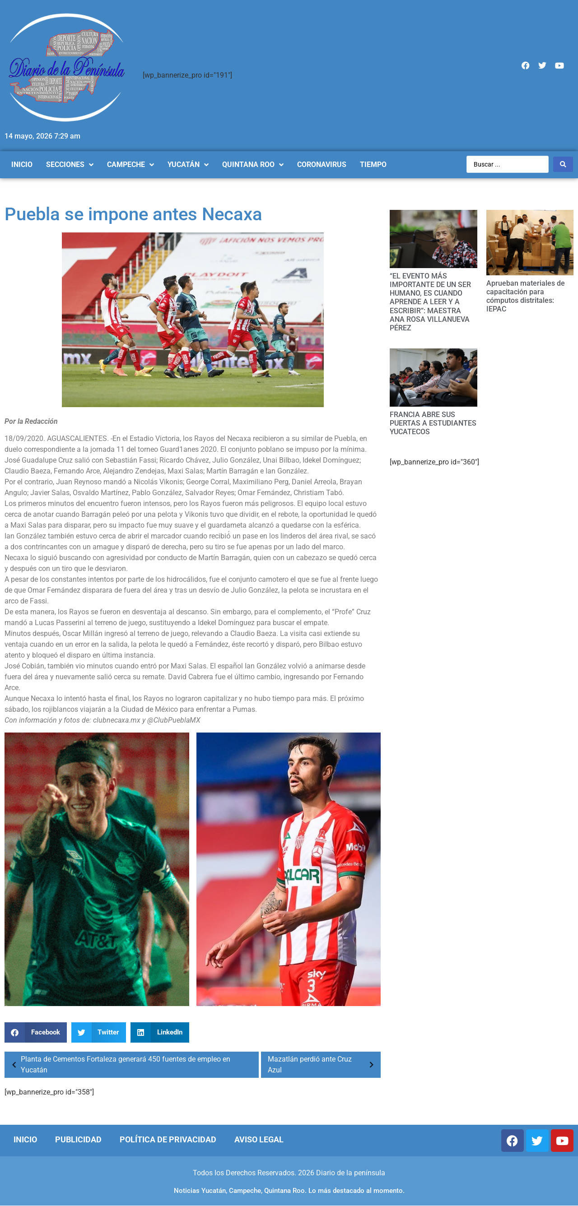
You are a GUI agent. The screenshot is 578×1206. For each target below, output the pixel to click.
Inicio (25, 1139)
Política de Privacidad (168, 1139)
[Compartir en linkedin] (160, 1032)
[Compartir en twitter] (98, 1032)
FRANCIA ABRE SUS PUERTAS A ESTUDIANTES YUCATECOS (433, 423)
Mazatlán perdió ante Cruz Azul (323, 1064)
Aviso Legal (259, 1139)
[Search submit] (563, 164)
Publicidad (78, 1139)
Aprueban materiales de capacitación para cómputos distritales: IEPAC (525, 296)
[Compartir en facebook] (36, 1032)
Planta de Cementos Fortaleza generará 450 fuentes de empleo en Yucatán (118, 1064)
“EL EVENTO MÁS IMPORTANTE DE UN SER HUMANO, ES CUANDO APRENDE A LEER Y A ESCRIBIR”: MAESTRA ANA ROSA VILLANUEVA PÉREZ (430, 302)
